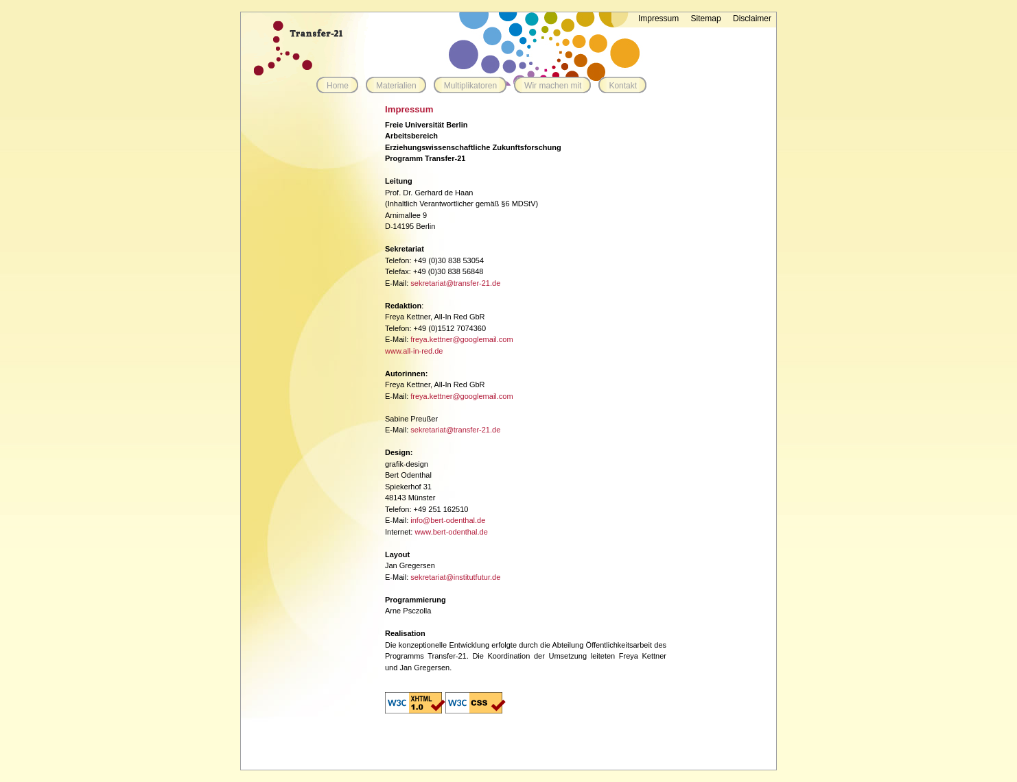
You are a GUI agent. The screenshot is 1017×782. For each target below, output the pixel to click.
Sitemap (706, 18)
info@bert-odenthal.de (447, 520)
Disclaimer (752, 18)
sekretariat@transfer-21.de (455, 283)
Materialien (396, 85)
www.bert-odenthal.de (450, 532)
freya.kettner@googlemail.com (461, 339)
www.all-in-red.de (414, 351)
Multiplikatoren (470, 85)
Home (338, 85)
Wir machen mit (552, 85)
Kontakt (623, 85)
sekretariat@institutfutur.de (455, 577)
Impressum (658, 18)
